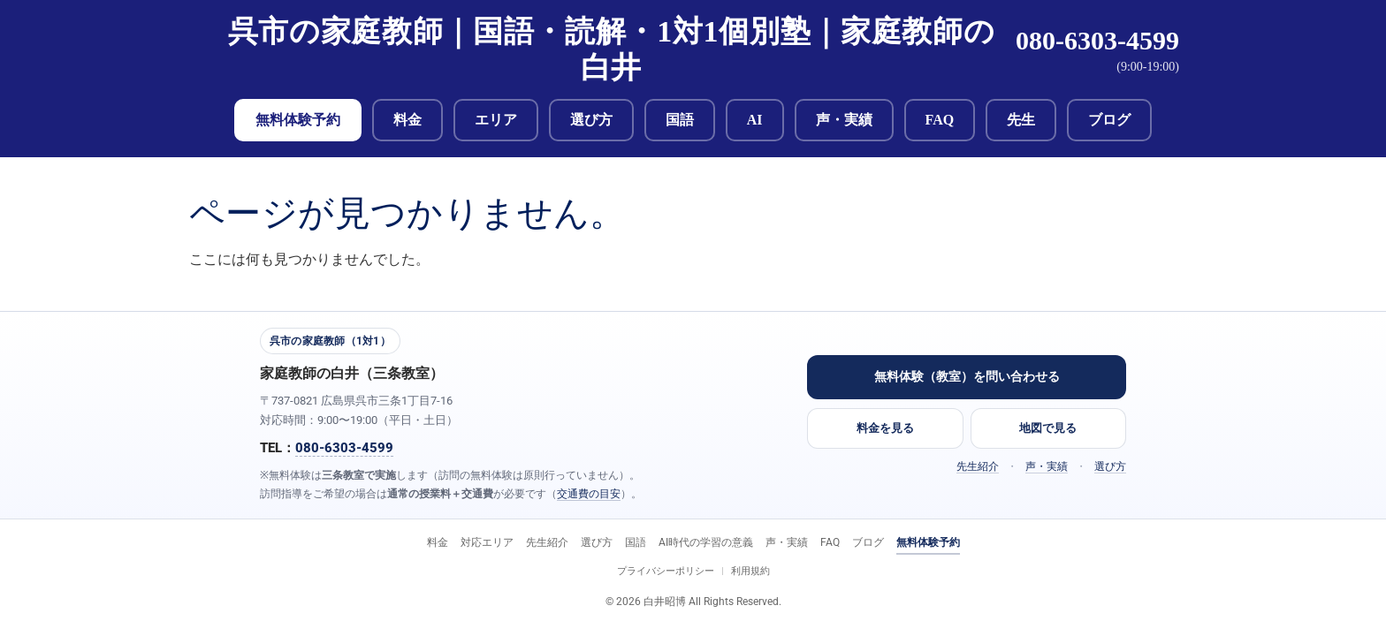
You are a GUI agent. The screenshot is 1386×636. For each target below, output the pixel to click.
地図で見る (1048, 428)
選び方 (591, 119)
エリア (496, 119)
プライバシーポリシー (665, 571)
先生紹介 (977, 466)
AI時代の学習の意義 (706, 542)
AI (755, 119)
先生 (1021, 119)
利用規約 (750, 571)
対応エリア (487, 542)
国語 (680, 119)
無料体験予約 (297, 119)
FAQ (940, 119)
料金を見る (885, 428)
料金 (407, 119)
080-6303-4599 (1097, 40)
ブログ (1109, 119)
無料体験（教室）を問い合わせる (967, 376)
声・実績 (844, 119)
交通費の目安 (589, 494)
